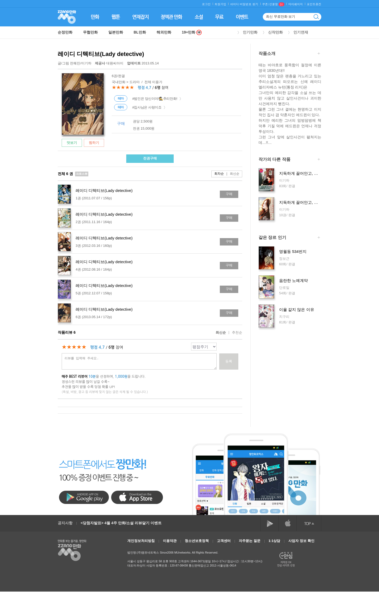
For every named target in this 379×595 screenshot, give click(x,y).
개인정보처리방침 (141, 541)
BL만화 (140, 32)
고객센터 (224, 541)
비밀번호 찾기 (249, 4)
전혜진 (75, 63)
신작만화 (275, 32)
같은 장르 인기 (289, 237)
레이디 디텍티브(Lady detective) (101, 54)
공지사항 (65, 523)
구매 (229, 194)
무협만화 (90, 32)
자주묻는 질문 (249, 541)
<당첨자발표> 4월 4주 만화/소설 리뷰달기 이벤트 (121, 523)
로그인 (206, 4)
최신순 (231, 174)
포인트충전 (314, 4)
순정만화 (65, 32)
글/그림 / (74, 63)
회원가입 (220, 4)
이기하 (86, 63)
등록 (228, 361)
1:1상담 (274, 541)
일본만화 (115, 32)
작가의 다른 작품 (289, 159)
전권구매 (150, 158)
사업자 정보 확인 (301, 541)
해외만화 (164, 32)
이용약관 (170, 541)
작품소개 (289, 53)
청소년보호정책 (197, 541)
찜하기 (94, 143)
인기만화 (250, 32)
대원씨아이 (109, 63)
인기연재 (300, 32)
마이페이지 (295, 4)
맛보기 (72, 143)
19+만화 (192, 32)
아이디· (235, 4)
